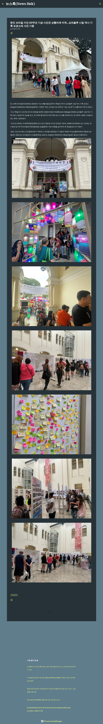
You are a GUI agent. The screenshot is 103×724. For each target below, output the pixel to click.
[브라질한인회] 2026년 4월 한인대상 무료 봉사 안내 (43, 700)
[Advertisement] (51, 638)
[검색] (38, 3)
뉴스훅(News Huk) (20, 4)
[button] (11, 33)
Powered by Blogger (51, 721)
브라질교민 (14, 595)
